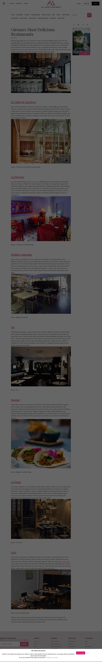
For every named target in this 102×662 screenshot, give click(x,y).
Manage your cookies (52, 657)
